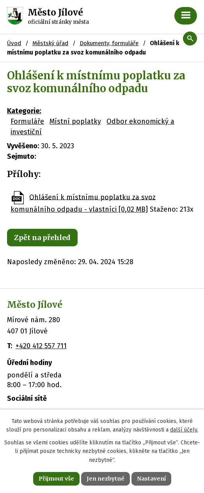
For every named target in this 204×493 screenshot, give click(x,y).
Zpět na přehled (42, 237)
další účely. (184, 429)
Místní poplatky (75, 121)
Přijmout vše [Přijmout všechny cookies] (56, 478)
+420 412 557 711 (41, 346)
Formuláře (27, 121)
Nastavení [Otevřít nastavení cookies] (151, 478)
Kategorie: (24, 111)
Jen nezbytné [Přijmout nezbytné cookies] (105, 478)
